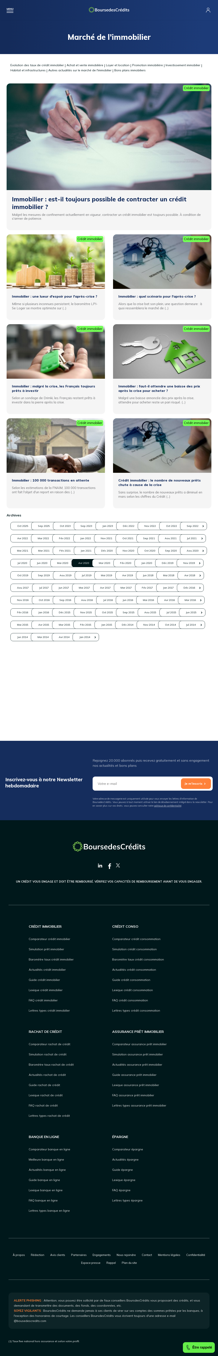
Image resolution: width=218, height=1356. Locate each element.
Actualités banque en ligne (47, 1170)
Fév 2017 (124, 624)
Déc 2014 (190, 674)
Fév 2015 (124, 674)
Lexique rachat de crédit (46, 1095)
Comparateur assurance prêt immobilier (139, 1044)
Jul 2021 (190, 550)
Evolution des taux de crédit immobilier (37, 65)
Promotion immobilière (147, 65)
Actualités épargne (125, 1159)
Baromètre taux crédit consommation (138, 959)
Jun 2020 (157, 575)
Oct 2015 (58, 661)
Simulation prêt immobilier (46, 949)
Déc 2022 (190, 525)
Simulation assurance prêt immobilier (137, 1054)
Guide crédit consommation (131, 980)
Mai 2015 (25, 674)
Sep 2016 (91, 637)
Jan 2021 (124, 563)
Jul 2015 (157, 661)
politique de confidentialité (167, 805)
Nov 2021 (58, 550)
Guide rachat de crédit (44, 1085)
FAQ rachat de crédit (43, 1105)
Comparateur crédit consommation (136, 939)
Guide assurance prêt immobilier (134, 1075)
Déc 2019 (157, 587)
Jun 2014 (124, 686)
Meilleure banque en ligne (46, 1159)
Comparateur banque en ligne (49, 1149)
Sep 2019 (58, 600)
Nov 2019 (190, 587)
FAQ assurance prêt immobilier (133, 1095)
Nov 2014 (25, 686)
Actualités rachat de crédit (47, 1075)
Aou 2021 (157, 550)
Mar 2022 (157, 538)
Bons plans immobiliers (130, 70)
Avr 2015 (58, 674)
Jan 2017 (157, 624)
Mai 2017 (25, 624)
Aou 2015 (124, 661)
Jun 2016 (190, 637)
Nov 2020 (190, 563)
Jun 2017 (190, 612)
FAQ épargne (121, 1190)
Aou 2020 (91, 575)
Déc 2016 (190, 624)
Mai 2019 (157, 600)
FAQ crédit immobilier (43, 1000)
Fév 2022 (190, 538)
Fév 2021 (91, 563)
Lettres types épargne (127, 1200)
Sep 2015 (91, 661)
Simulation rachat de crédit (47, 1054)
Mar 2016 (91, 649)
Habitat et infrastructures (28, 70)
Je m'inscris (193, 784)
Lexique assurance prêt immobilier (135, 1085)
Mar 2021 (58, 563)
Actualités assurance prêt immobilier (137, 1064)
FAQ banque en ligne (43, 1200)
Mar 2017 (91, 624)
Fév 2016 (124, 649)
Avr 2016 (58, 649)
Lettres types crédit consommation (136, 1010)
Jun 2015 (190, 661)
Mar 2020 (58, 587)
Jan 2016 (157, 649)
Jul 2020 (124, 575)
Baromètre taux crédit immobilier (51, 959)
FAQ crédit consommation (130, 1000)
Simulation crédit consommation (134, 949)
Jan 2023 (157, 525)
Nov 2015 (25, 661)
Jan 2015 (157, 674)
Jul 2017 (157, 612)
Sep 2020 (58, 575)
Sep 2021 (124, 550)
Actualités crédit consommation (134, 970)
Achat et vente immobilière (85, 65)
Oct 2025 (25, 525)
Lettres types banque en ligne (49, 1211)
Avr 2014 (190, 686)
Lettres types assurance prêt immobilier (139, 1105)
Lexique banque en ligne (46, 1190)
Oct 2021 (91, 550)
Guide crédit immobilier (44, 980)
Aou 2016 (124, 637)
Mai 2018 (58, 612)
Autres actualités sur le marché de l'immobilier (80, 70)
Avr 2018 (91, 612)
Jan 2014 (25, 698)
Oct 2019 (25, 600)
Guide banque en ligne (44, 1180)
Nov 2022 (25, 538)
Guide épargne (122, 1170)
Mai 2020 (190, 575)
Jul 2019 (124, 600)
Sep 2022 (91, 538)
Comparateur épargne (127, 1149)
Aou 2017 (124, 612)
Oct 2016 (58, 637)
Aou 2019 (91, 600)
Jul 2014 (91, 686)
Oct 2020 (25, 575)
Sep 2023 (124, 525)
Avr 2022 (124, 538)
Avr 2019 (190, 600)
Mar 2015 (91, 674)
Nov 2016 (25, 637)
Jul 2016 (157, 637)
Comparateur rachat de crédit (49, 1044)
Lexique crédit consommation (132, 990)
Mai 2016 (25, 649)
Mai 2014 (157, 686)
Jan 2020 (124, 587)
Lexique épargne (123, 1180)
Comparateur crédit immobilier (49, 939)
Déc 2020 (157, 563)
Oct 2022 (58, 538)
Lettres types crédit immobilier (49, 1010)
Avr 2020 (25, 587)
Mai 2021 (25, 563)
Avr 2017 (58, 624)
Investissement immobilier (183, 65)
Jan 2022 (25, 550)
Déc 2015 (190, 649)
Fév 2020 (91, 587)
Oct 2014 (58, 686)
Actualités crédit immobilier (47, 970)
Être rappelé (199, 1347)
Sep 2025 (58, 525)
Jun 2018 (25, 612)
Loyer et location (117, 65)
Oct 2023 (91, 525)
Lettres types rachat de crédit (49, 1116)
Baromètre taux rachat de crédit (51, 1064)
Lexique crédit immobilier (46, 990)
